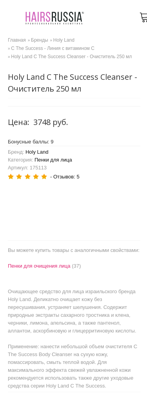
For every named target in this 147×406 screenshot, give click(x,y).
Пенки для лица (53, 160)
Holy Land (37, 152)
